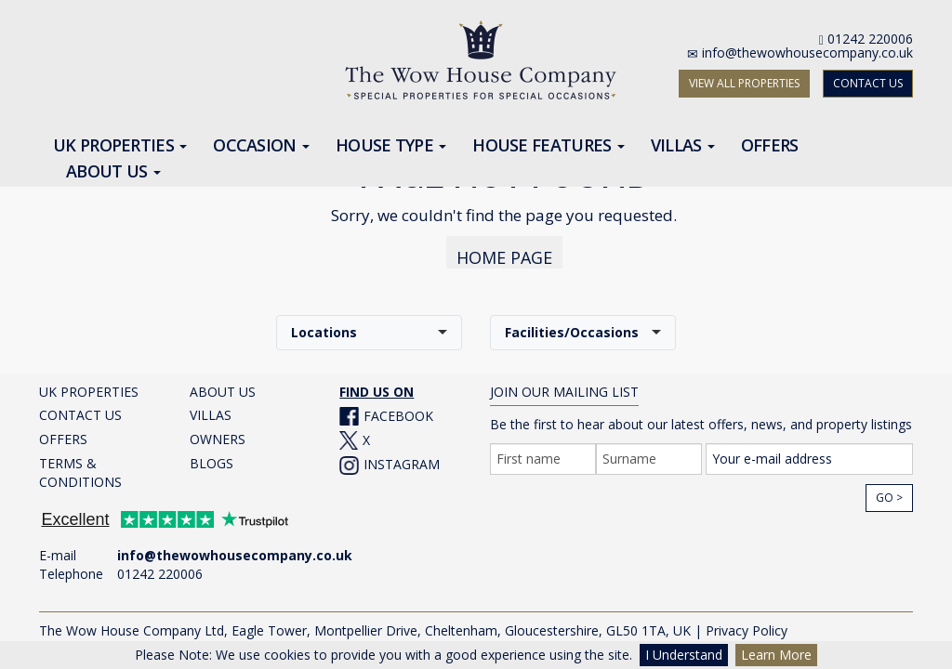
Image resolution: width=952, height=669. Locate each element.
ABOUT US (223, 383)
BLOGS (211, 455)
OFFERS (63, 430)
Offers (770, 145)
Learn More (776, 654)
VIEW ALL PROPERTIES (744, 83)
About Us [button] (113, 171)
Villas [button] (683, 145)
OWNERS (217, 430)
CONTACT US (868, 83)
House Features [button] (548, 145)
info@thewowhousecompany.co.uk (807, 52)
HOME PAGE (504, 249)
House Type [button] (391, 145)
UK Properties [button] (120, 145)
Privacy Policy (746, 622)
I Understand (683, 654)
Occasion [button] (261, 145)
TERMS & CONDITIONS (80, 464)
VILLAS (210, 406)
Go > (889, 489)
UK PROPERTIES (89, 383)
